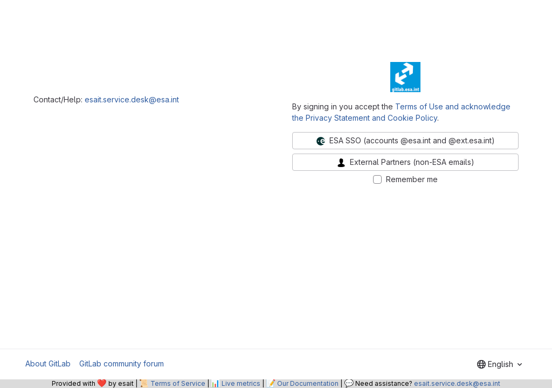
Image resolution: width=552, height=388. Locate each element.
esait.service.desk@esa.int (132, 99)
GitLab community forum (121, 363)
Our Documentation (308, 383)
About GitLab (48, 363)
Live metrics (241, 383)
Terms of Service (177, 383)
